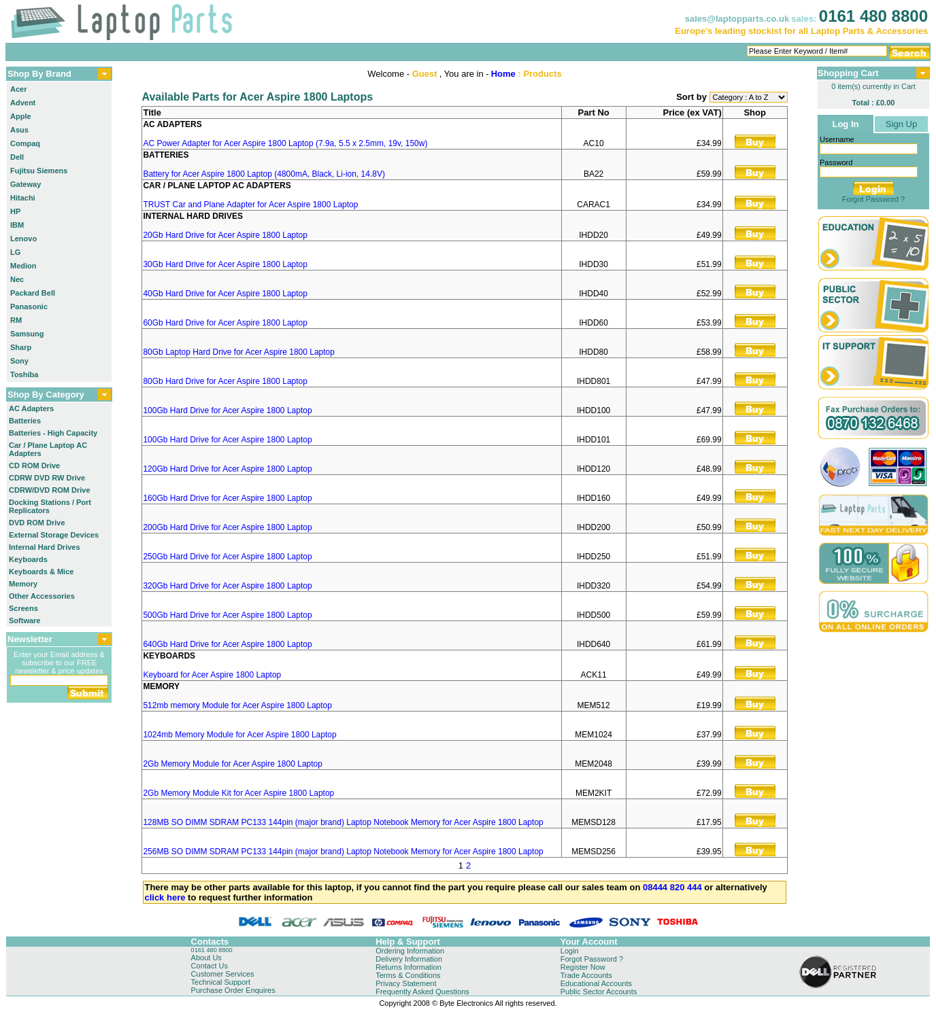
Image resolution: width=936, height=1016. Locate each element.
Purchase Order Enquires (233, 990)
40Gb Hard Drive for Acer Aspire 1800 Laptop (225, 293)
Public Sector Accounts (599, 991)
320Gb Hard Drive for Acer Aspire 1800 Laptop (227, 586)
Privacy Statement (405, 983)
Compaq (25, 143)
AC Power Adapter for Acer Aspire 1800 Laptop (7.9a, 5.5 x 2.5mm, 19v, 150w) (285, 143)
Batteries (25, 421)
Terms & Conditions (407, 975)
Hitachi (22, 198)
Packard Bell (32, 293)
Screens (23, 608)
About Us (206, 957)
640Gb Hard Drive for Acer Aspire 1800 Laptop (227, 644)
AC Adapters (31, 408)
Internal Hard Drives (44, 547)
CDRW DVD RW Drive (47, 478)
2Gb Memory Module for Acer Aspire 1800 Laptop (232, 764)
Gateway (25, 184)
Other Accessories (42, 596)
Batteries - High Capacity (53, 433)
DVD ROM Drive (37, 523)
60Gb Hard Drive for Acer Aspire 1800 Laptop (225, 323)
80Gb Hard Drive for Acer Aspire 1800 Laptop (225, 381)
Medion (23, 266)
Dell (17, 157)
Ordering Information (409, 951)
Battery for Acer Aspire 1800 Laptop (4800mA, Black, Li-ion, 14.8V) (264, 174)
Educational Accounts (596, 983)
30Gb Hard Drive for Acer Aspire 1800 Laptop (225, 264)
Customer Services (222, 974)
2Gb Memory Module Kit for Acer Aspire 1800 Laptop (238, 793)
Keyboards (28, 559)
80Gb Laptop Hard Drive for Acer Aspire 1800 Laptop (239, 352)
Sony (19, 361)
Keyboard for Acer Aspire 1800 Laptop (212, 675)
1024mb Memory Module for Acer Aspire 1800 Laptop (239, 734)
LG (15, 252)
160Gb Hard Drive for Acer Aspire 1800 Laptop (227, 498)
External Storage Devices (54, 535)
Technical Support (220, 982)
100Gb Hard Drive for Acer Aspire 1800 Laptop (227, 410)
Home (503, 74)
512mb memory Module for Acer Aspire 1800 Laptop (237, 705)
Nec (17, 279)
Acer (18, 89)
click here (164, 897)
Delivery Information (408, 959)
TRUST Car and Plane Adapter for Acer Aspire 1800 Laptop (250, 204)
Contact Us (209, 966)
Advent (22, 103)
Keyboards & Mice (41, 571)
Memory (23, 584)
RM (16, 320)
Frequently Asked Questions (422, 991)
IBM (17, 225)
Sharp (20, 347)
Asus (19, 130)
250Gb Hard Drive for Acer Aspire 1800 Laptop (227, 556)
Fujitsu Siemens (38, 171)
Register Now (583, 967)
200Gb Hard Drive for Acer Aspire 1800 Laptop (227, 527)
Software (24, 620)
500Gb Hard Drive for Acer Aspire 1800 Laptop (227, 615)
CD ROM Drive (34, 465)
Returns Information (408, 967)
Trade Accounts (586, 975)
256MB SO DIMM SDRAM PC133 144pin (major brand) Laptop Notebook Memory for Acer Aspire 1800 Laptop (343, 851)
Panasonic (29, 306)
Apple (20, 116)
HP (15, 211)
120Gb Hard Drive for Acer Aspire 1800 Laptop (227, 469)
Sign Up (901, 124)
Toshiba (24, 374)
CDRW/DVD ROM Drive (49, 490)
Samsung (27, 334)
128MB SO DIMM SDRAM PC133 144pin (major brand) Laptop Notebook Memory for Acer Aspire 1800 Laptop (343, 822)
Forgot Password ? (873, 199)
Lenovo (23, 238)
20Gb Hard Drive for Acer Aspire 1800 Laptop (225, 235)
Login (570, 951)
